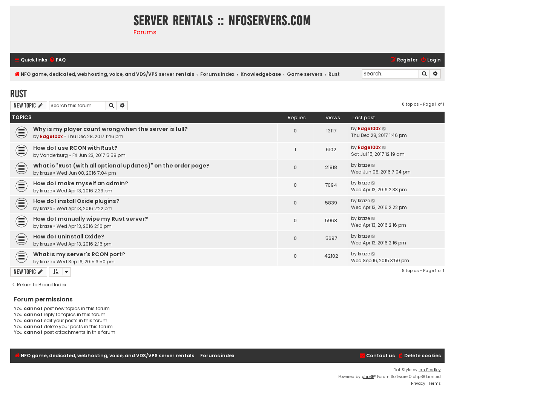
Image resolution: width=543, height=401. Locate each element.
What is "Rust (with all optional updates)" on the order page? (121, 165)
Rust (18, 94)
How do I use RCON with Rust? (75, 148)
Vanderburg (54, 155)
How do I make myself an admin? (80, 183)
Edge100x (51, 136)
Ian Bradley (430, 370)
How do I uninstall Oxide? (68, 236)
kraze (46, 173)
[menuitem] (57, 60)
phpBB (368, 376)
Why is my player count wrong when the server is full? (110, 129)
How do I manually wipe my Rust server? (90, 219)
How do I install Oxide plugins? (76, 201)
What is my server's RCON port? (79, 254)
